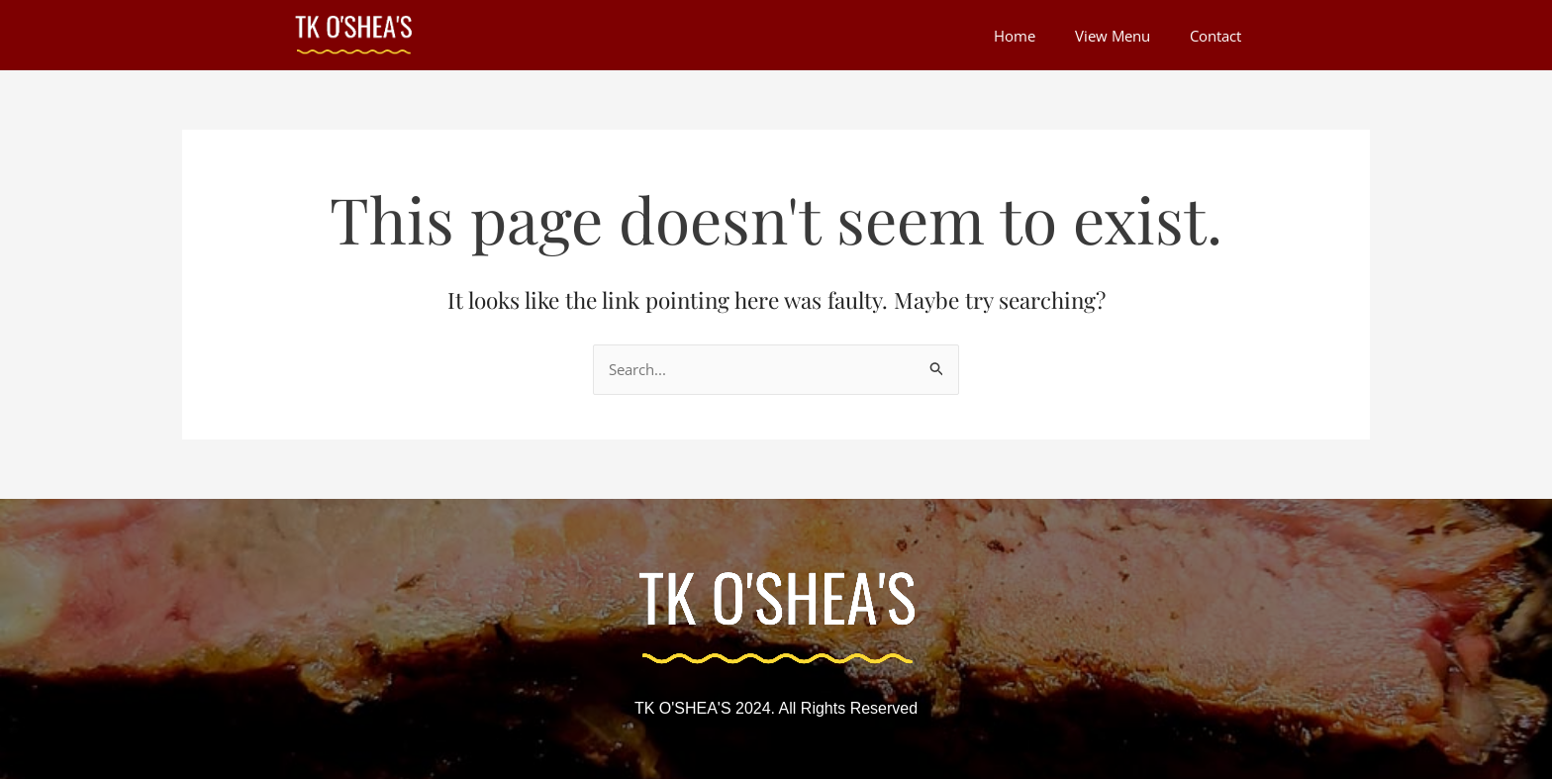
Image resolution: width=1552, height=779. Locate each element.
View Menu (1112, 36)
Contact (1215, 36)
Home (1014, 36)
